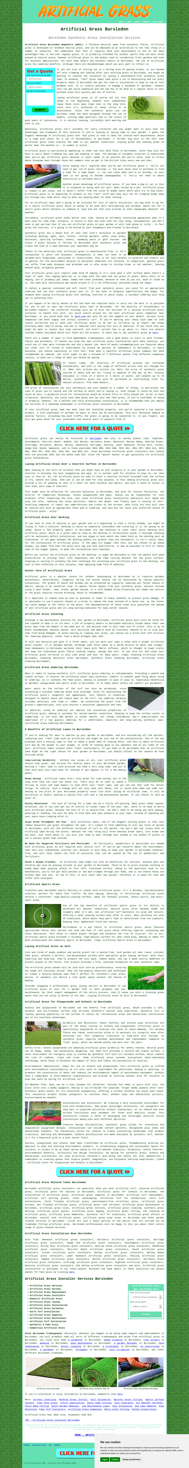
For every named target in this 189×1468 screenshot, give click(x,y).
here (155, 333)
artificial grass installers (130, 451)
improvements (152, 1333)
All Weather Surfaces (149, 1403)
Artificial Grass (39, 1445)
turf (92, 698)
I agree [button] (104, 1459)
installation (51, 388)
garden (110, 224)
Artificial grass (36, 438)
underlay (145, 295)
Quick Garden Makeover (65, 1406)
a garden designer (125, 1343)
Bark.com (80, 316)
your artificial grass (42, 608)
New (50, 1445)
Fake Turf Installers (52, 1409)
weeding (44, 1343)
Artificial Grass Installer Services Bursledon (69, 1279)
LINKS (128, 22)
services (142, 955)
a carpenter (75, 1340)
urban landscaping (84, 1198)
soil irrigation (119, 1350)
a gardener (47, 1350)
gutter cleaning (71, 1346)
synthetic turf (66, 673)
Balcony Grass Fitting (128, 1399)
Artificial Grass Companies (85, 1409)
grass (92, 79)
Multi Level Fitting (116, 1409)
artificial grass (51, 129)
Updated (57, 1445)
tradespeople (109, 1337)
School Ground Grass (144, 1409)
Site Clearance (123, 1403)
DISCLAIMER (158, 22)
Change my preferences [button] (131, 1459)
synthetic (108, 288)
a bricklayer (111, 1346)
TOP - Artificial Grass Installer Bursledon (52, 1420)
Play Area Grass (47, 1403)
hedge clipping (113, 1340)
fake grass (45, 1272)
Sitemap (27, 1445)
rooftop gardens (88, 236)
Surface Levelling (44, 1399)
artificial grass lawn (50, 409)
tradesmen (57, 1353)
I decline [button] (115, 1459)
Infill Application (72, 1403)
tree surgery (152, 1340)
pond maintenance (81, 1343)
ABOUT (137, 22)
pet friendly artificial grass (56, 1205)
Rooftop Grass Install (73, 1399)
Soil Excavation (101, 1399)
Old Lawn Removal (145, 1406)
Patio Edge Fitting (99, 1403)
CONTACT (146, 22)
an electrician (150, 1346)
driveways (81, 1350)
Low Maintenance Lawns (96, 1406)
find (35, 1239)
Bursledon (96, 438)
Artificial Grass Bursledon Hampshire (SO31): (54, 44)
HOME (121, 22)
